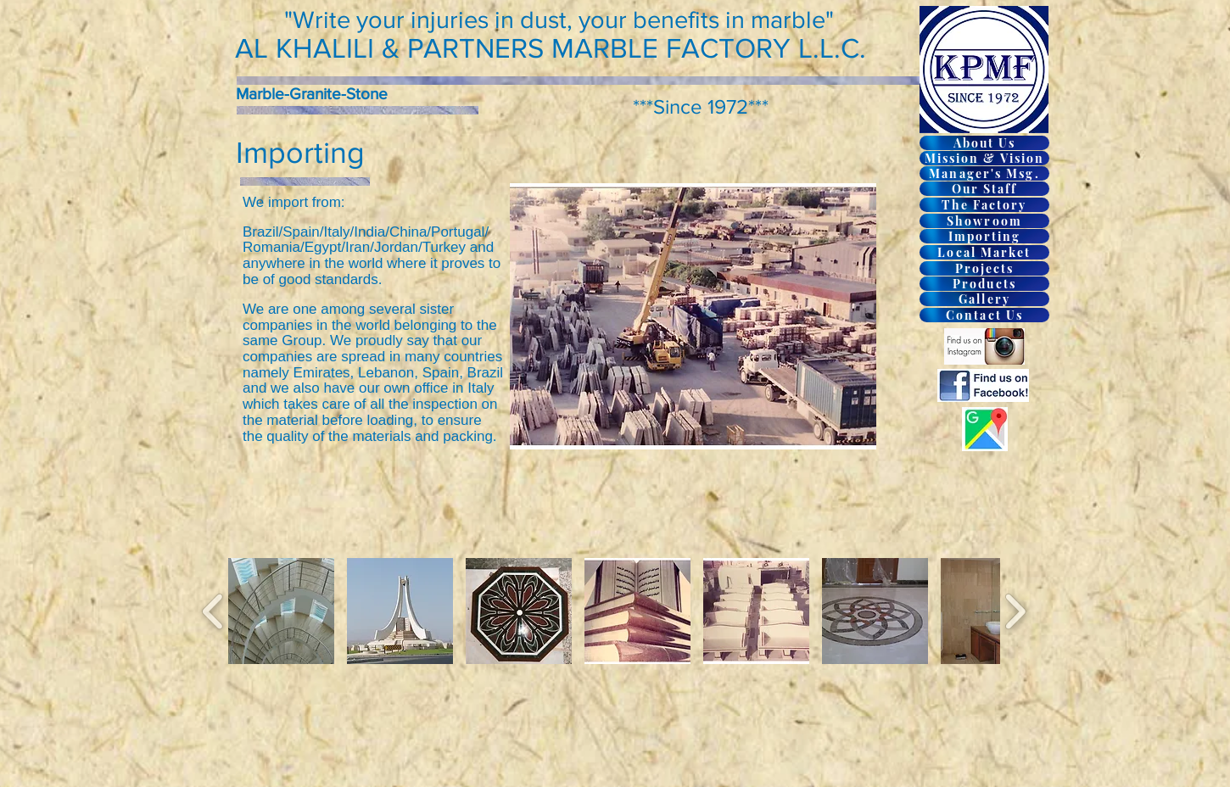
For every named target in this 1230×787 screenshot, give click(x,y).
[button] (281, 611)
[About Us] (984, 143)
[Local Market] (984, 252)
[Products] (984, 283)
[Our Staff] (984, 188)
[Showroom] (984, 221)
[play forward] (1015, 611)
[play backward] (213, 611)
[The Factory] (984, 205)
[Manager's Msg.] (984, 173)
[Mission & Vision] (984, 158)
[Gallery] (984, 299)
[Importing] (984, 236)
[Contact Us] (984, 315)
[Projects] (984, 268)
